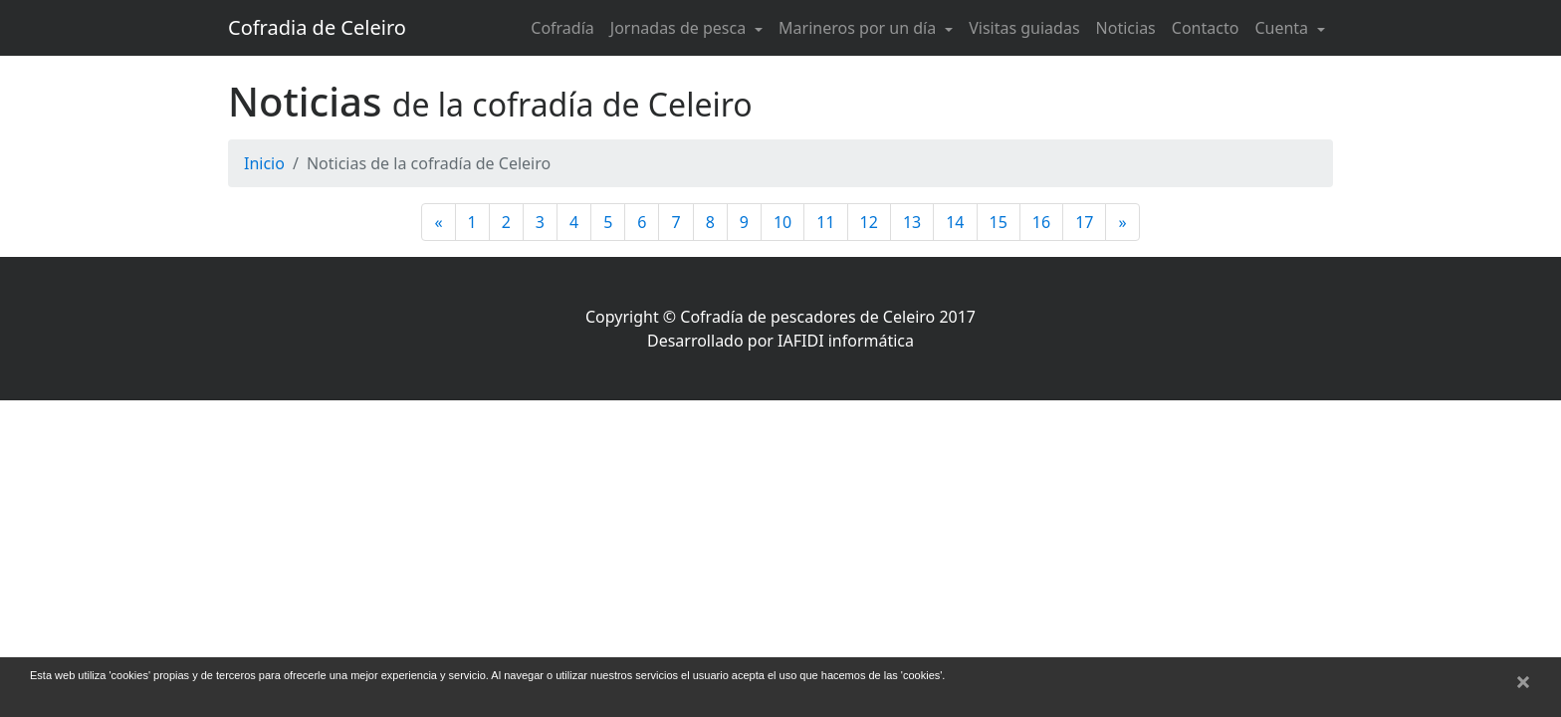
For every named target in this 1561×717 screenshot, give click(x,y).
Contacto (1205, 28)
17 (1084, 222)
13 (912, 222)
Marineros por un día (859, 28)
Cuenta (1283, 28)
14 (955, 222)
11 (825, 222)
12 (869, 222)
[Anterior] (438, 222)
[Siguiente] (1122, 222)
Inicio (264, 163)
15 (998, 222)
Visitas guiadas (1024, 28)
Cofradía (562, 28)
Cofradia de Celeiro (317, 27)
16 (1041, 222)
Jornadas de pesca (680, 28)
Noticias (1126, 28)
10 (782, 222)
